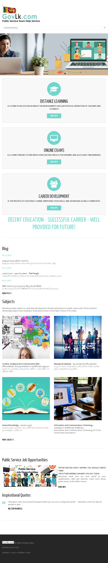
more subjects (8, 440)
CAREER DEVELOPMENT (54, 196)
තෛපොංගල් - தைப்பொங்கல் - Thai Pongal (20, 273)
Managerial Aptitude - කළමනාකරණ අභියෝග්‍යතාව (75, 364)
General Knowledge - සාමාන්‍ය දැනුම (17, 425)
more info (54, 116)
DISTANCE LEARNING (54, 101)
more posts (6, 293)
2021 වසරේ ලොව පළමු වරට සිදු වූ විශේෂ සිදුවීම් (21, 286)
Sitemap (21, 553)
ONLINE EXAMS (54, 150)
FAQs (14, 553)
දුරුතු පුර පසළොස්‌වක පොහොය (15, 261)
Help (28, 553)
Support (5, 553)
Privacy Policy (28, 543)
